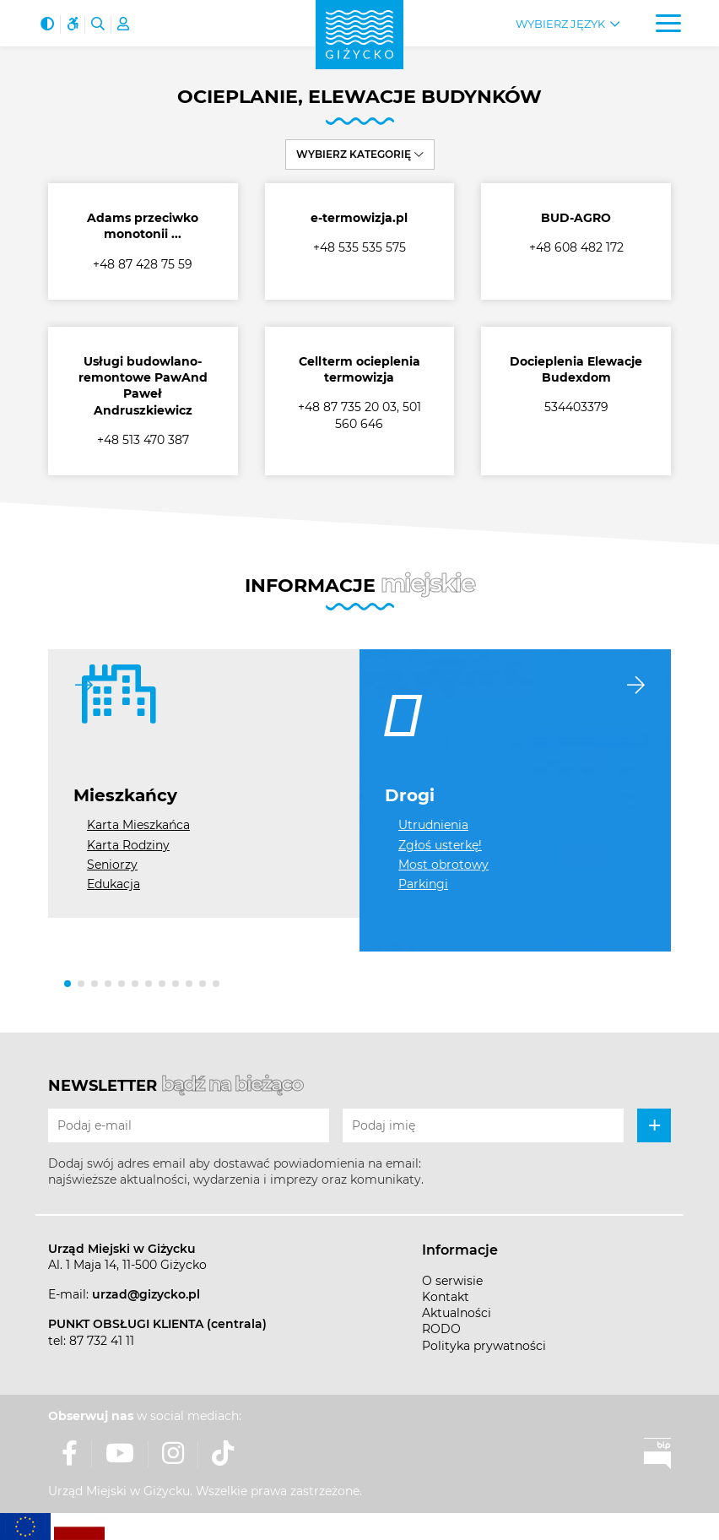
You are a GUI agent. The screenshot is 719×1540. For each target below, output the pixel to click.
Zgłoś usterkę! (440, 845)
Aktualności (456, 1312)
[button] (67, 983)
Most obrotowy (443, 864)
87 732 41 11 (101, 1340)
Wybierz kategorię (360, 154)
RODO (441, 1329)
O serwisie (452, 1280)
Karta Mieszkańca (138, 824)
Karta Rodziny (128, 845)
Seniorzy (112, 864)
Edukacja (113, 884)
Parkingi (423, 884)
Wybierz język (560, 24)
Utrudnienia (433, 824)
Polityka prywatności (484, 1345)
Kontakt (445, 1296)
